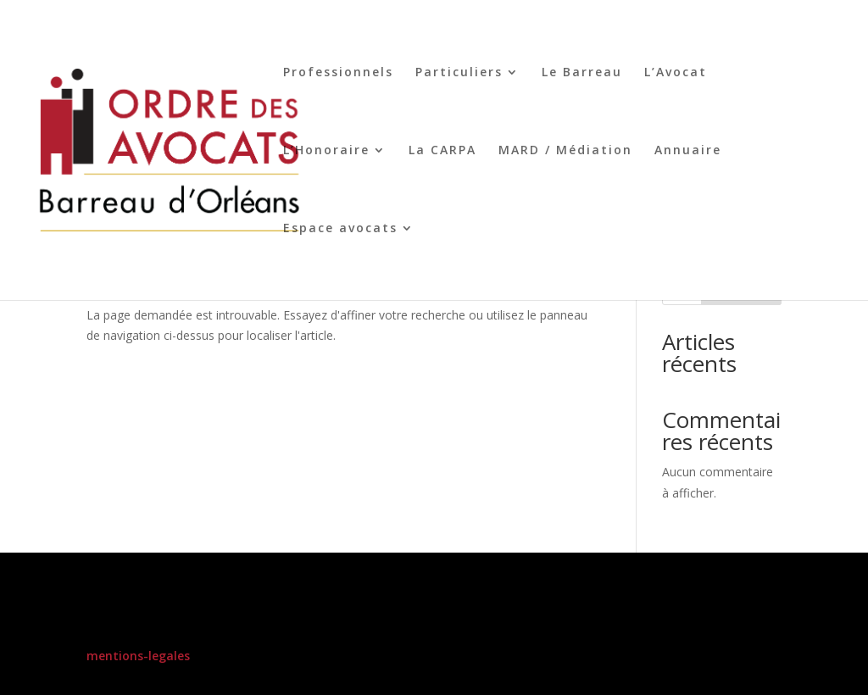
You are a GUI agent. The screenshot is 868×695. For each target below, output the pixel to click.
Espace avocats (340, 229)
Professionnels (338, 73)
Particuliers (459, 73)
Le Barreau (582, 73)
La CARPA (442, 151)
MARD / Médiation (565, 151)
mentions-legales (138, 656)
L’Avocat (675, 73)
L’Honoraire (326, 151)
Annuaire (687, 151)
